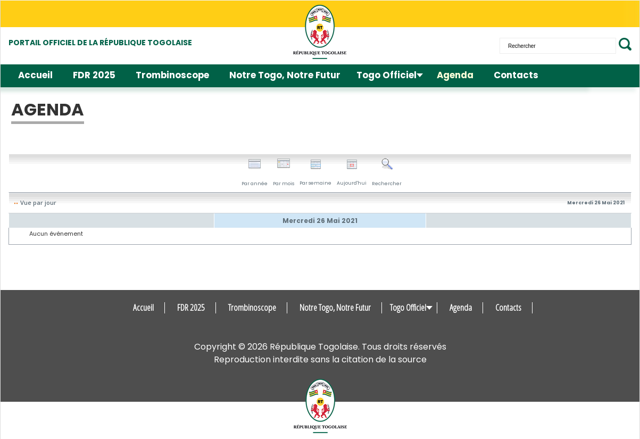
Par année (255, 172)
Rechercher (387, 172)
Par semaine (315, 173)
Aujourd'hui (352, 173)
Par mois (283, 172)
